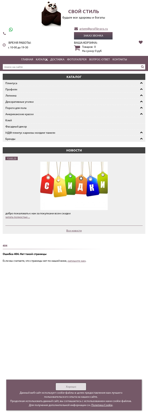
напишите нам (77, 260)
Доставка (57, 59)
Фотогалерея (77, 59)
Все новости (74, 230)
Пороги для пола (15, 107)
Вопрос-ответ (99, 59)
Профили (11, 89)
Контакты (120, 59)
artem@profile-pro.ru (93, 28)
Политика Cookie (102, 405)
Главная (27, 59)
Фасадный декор (16, 126)
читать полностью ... (17, 217)
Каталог (42, 59)
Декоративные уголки (19, 101)
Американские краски (19, 114)
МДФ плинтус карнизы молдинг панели (30, 132)
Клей (8, 120)
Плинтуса (11, 83)
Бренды (10, 138)
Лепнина (10, 95)
